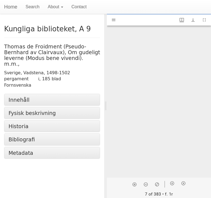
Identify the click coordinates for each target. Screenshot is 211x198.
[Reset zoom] (157, 184)
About (55, 6)
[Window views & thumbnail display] (181, 20)
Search (33, 6)
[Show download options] (193, 20)
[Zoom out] (145, 184)
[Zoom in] (134, 184)
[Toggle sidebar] (113, 20)
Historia (19, 126)
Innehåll (19, 100)
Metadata (21, 153)
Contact (79, 6)
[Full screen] (204, 20)
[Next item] (183, 183)
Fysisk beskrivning (32, 113)
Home (10, 7)
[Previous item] (172, 183)
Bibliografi (22, 139)
